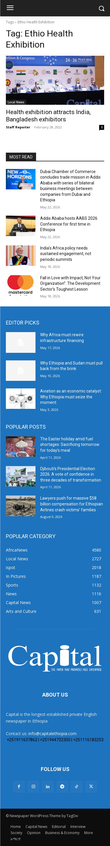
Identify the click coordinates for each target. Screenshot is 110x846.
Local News (16, 102)
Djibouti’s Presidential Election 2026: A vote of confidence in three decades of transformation (70, 474)
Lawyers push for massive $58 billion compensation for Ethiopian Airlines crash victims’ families (71, 504)
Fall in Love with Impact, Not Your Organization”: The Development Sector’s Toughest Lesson (70, 283)
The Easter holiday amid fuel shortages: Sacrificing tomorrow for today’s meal (69, 445)
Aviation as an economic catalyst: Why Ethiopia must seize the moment (71, 397)
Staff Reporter (18, 127)
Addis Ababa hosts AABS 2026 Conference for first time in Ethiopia (68, 224)
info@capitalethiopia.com (52, 733)
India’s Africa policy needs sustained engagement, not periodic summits (65, 254)
